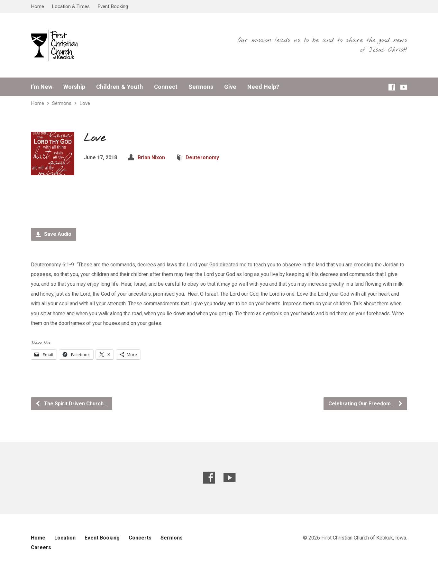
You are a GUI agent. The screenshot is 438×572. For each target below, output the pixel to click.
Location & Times (71, 6)
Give (230, 87)
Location (65, 538)
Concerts (140, 538)
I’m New (41, 87)
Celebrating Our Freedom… (365, 404)
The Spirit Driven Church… (71, 404)
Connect (166, 87)
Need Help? (263, 87)
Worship (74, 87)
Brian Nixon (151, 157)
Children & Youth (119, 87)
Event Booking (112, 6)
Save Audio (53, 234)
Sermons (200, 87)
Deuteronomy (202, 157)
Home (37, 6)
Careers (41, 547)
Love (84, 103)
